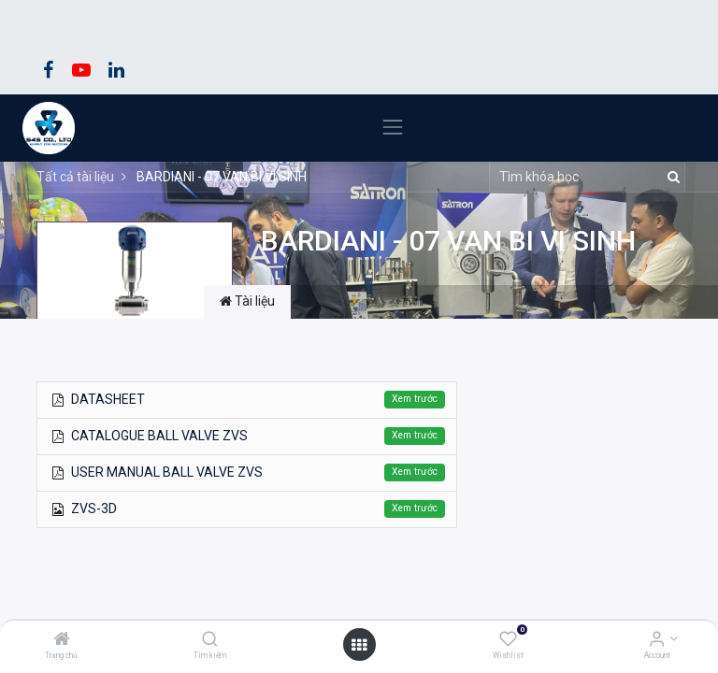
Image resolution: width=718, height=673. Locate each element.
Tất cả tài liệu (75, 176)
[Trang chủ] (61, 640)
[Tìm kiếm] (210, 640)
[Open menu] (359, 645)
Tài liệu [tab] (247, 301)
